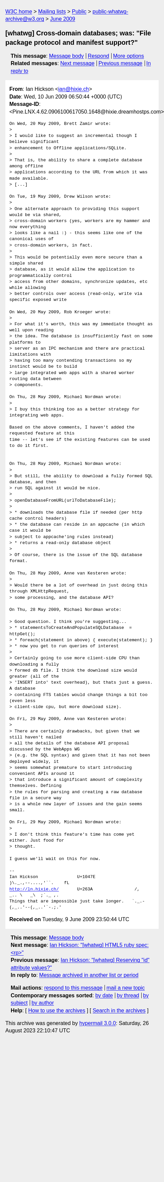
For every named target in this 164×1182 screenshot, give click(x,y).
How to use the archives (56, 1010)
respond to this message (73, 988)
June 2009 (62, 19)
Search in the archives (119, 1010)
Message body (66, 56)
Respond (98, 56)
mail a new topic (126, 988)
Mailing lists (52, 11)
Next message (77, 63)
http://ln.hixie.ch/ (34, 889)
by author (43, 1003)
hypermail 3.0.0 (97, 1023)
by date (104, 995)
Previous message (121, 63)
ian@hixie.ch (73, 89)
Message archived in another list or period (88, 975)
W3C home (18, 11)
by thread (128, 995)
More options (128, 56)
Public (79, 11)
